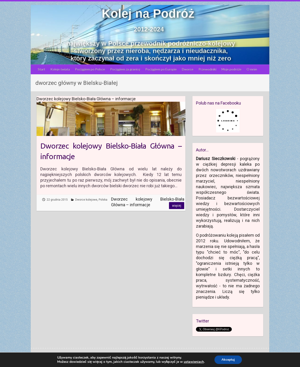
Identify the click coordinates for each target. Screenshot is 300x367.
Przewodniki (207, 69)
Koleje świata (60, 69)
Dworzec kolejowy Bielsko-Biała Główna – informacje (111, 151)
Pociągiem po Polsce (90, 69)
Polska (103, 199)
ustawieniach (194, 362)
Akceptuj (228, 359)
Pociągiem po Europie (161, 69)
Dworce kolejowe (86, 199)
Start (41, 69)
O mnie (252, 69)
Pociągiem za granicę (125, 69)
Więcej (176, 205)
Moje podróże (231, 69)
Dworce (187, 69)
